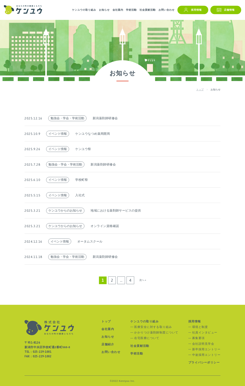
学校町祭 (81, 179)
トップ (106, 321)
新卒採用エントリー (206, 349)
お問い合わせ (166, 9)
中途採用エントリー (206, 355)
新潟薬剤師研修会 (105, 118)
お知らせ (104, 9)
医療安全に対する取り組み (153, 327)
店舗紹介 (107, 344)
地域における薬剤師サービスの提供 (116, 210)
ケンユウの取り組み (84, 9)
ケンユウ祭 (83, 149)
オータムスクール (90, 241)
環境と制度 (200, 327)
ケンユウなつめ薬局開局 (92, 133)
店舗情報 (229, 9)
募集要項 (198, 338)
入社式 (80, 195)
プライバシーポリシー (204, 362)
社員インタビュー (204, 332)
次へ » (142, 280)
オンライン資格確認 (105, 226)
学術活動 (131, 9)
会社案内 (118, 9)
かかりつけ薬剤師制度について (156, 332)
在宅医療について (146, 338)
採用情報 (196, 9)
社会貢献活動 (148, 9)
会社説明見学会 (203, 343)
